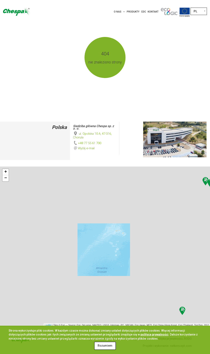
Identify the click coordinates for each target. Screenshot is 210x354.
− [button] (5, 178)
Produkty (133, 11)
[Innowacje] (169, 12)
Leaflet (48, 325)
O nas (119, 12)
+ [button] (5, 172)
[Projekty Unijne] (185, 12)
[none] (199, 11)
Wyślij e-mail (86, 148)
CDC (143, 11)
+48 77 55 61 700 (87, 143)
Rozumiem (105, 345)
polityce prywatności (154, 334)
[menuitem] (199, 11)
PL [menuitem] (195, 11)
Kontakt (153, 11)
